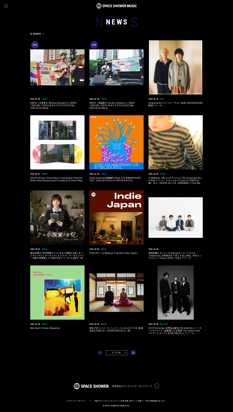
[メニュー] (6, 6)
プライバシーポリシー (76, 401)
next (133, 352)
